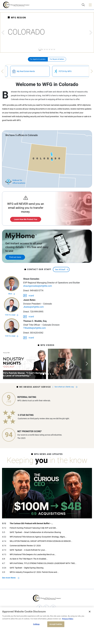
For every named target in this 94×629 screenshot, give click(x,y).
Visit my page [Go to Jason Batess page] (10, 315)
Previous (3, 32)
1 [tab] (39, 49)
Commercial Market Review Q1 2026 (25, 546)
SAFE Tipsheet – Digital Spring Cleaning (26, 568)
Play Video (24, 364)
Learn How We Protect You (25, 219)
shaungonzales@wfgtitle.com (37, 286)
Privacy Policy (67, 619)
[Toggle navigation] (90, 5)
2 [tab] (42, 49)
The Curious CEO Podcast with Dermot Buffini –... (31, 523)
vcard (28, 295)
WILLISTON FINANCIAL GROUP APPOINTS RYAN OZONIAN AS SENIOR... (41, 541)
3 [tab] (44, 49)
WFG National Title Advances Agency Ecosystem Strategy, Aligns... (38, 537)
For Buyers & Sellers (57, 59)
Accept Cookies (55, 624)
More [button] (10, 294)
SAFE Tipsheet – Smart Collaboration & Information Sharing (35, 532)
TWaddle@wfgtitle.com (34, 328)
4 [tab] (47, 49)
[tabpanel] (47, 32)
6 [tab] (51, 49)
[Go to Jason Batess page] (12, 305)
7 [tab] (54, 49)
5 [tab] (49, 49)
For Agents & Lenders (37, 59)
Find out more (15, 257)
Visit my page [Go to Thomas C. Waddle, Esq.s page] (10, 336)
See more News (9, 578)
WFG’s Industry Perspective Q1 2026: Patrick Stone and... (34, 572)
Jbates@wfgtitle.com (33, 307)
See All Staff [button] (60, 269)
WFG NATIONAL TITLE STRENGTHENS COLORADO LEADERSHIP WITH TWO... (43, 563)
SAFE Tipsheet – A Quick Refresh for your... (28, 550)
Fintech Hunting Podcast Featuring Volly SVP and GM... (33, 528)
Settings (36, 624)
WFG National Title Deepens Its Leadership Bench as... (33, 554)
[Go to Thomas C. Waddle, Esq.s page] (12, 326)
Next (91, 32)
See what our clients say (64, 387)
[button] (12, 283)
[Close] (90, 612)
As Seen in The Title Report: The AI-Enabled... (29, 559)
